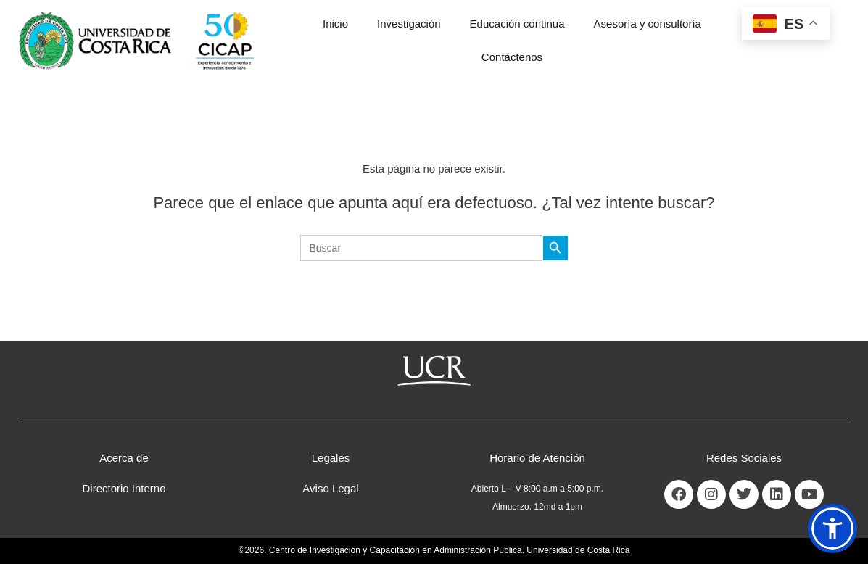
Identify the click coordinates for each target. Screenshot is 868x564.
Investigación (409, 23)
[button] (832, 528)
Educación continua (517, 23)
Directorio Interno (123, 488)
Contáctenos (511, 57)
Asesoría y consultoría (647, 23)
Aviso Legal (330, 488)
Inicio (335, 23)
